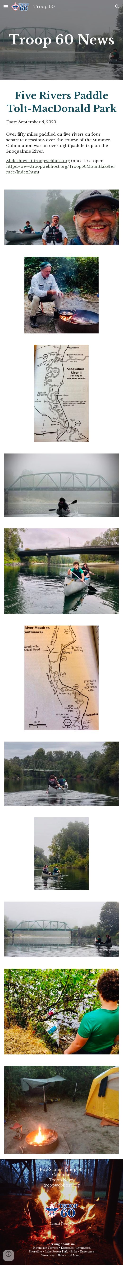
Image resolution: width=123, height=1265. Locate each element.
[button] (5, 6)
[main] (61, 40)
